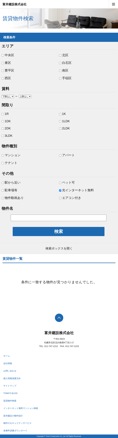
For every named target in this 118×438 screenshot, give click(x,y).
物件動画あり (13, 198)
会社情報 (7, 363)
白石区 (65, 63)
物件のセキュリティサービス (17, 423)
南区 (63, 70)
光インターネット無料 (76, 190)
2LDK (64, 128)
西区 (6, 78)
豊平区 (8, 70)
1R (5, 114)
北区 (63, 55)
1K (62, 114)
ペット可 (67, 182)
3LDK (7, 135)
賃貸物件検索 (9, 400)
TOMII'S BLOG (10, 393)
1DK (6, 121)
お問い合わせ (9, 371)
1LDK (64, 121)
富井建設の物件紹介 (13, 415)
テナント (9, 163)
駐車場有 (9, 190)
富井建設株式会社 (15, 4)
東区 (6, 63)
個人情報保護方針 (12, 378)
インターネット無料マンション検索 (20, 408)
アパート (67, 155)
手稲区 (65, 78)
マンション (11, 155)
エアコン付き (70, 198)
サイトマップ (9, 385)
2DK (6, 128)
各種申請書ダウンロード (15, 430)
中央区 (8, 55)
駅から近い (11, 182)
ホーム (6, 356)
